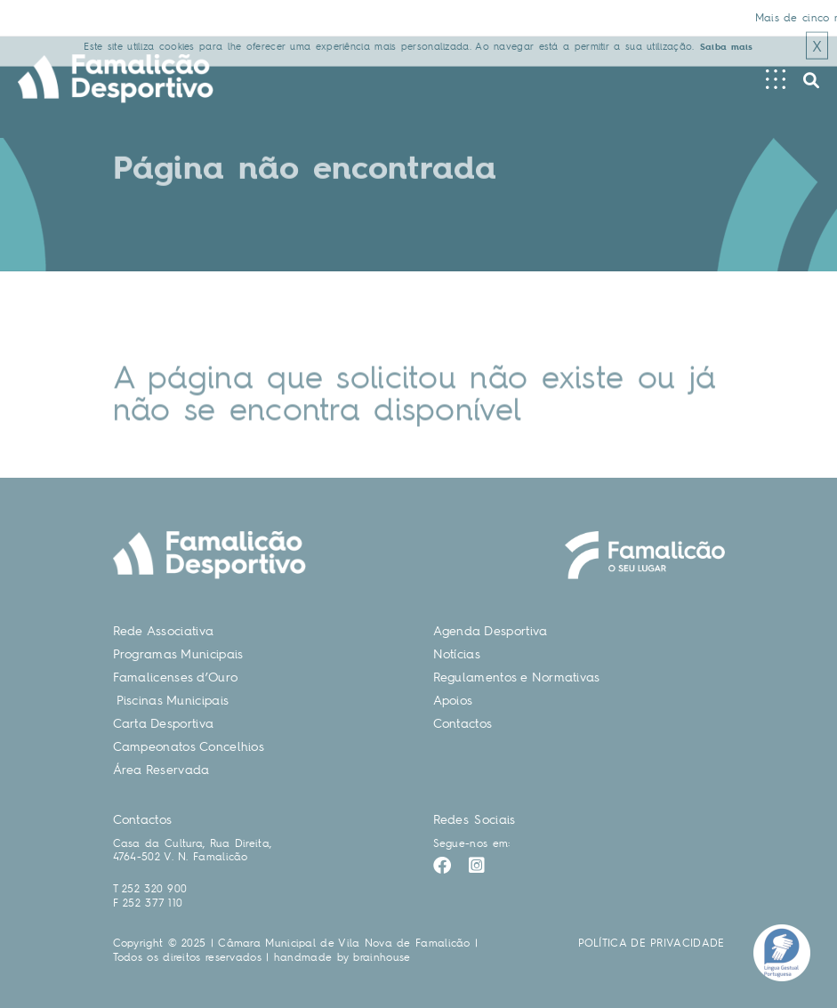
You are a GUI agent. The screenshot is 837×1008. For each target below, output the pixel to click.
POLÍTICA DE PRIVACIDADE (651, 942)
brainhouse (381, 956)
